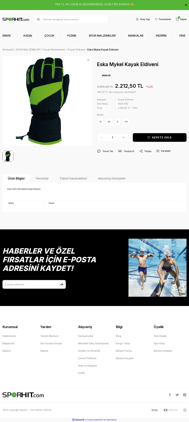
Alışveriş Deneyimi (111, 178)
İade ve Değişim (87, 365)
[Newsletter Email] (34, 284)
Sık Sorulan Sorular (51, 343)
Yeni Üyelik (160, 336)
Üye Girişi (159, 343)
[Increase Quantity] (123, 137)
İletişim (6, 350)
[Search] (71, 19)
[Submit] (61, 284)
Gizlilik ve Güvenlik (89, 350)
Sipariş (44, 350)
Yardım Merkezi (49, 336)
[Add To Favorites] (88, 60)
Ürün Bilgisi (16, 178)
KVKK (81, 373)
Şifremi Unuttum (163, 350)
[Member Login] (143, 19)
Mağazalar (8, 343)
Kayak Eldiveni (126, 99)
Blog (118, 336)
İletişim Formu (124, 350)
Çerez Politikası (87, 358)
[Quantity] (112, 137)
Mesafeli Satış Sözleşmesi (93, 343)
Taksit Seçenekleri (73, 178)
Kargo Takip (123, 343)
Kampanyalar (85, 336)
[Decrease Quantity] (101, 137)
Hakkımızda (9, 336)
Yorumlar (42, 178)
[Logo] (15, 19)
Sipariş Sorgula (124, 358)
